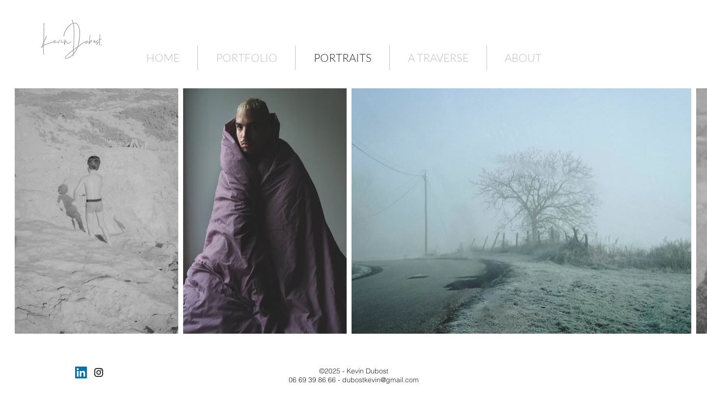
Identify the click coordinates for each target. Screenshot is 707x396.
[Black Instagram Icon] (99, 372)
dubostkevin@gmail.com (380, 379)
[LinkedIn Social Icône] (81, 372)
